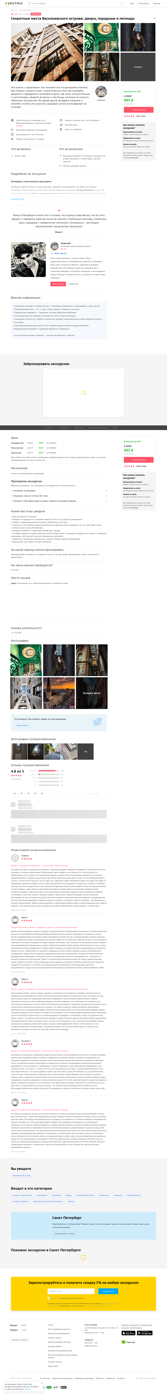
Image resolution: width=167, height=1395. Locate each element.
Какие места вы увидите (98, 428)
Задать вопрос (59, 284)
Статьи (50, 1325)
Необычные (113, 1196)
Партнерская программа (62, 1379)
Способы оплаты (55, 1362)
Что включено (64, 428)
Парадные (129, 1196)
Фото (115, 428)
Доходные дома (146, 1196)
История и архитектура (23, 1196)
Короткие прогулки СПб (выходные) (52, 1202)
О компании (45, 1379)
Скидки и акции (54, 1338)
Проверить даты (138, 110)
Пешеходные (45, 1196)
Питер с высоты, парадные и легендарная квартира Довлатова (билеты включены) (49, 989)
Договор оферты (55, 1347)
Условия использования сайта (60, 1351)
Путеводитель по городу (64, 1234)
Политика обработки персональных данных (62, 1357)
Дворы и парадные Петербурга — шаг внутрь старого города (39, 866)
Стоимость (49, 428)
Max (96, 1343)
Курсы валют (53, 1367)
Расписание (79, 428)
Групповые (62, 1196)
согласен (55, 1299)
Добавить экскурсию (19, 1341)
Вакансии (100, 1379)
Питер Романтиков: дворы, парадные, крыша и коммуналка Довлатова (44, 928)
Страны (18, 1330)
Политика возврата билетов (59, 1343)
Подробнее (75, 284)
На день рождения (21, 1202)
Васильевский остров (23, 1176)
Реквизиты (110, 1379)
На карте (19, 125)
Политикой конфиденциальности (97, 1307)
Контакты (121, 1379)
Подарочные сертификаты (58, 1334)
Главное (77, 1202)
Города (18, 1326)
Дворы (75, 1196)
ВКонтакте (88, 1343)
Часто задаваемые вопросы (59, 1330)
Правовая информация (84, 1379)
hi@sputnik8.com (91, 1346)
